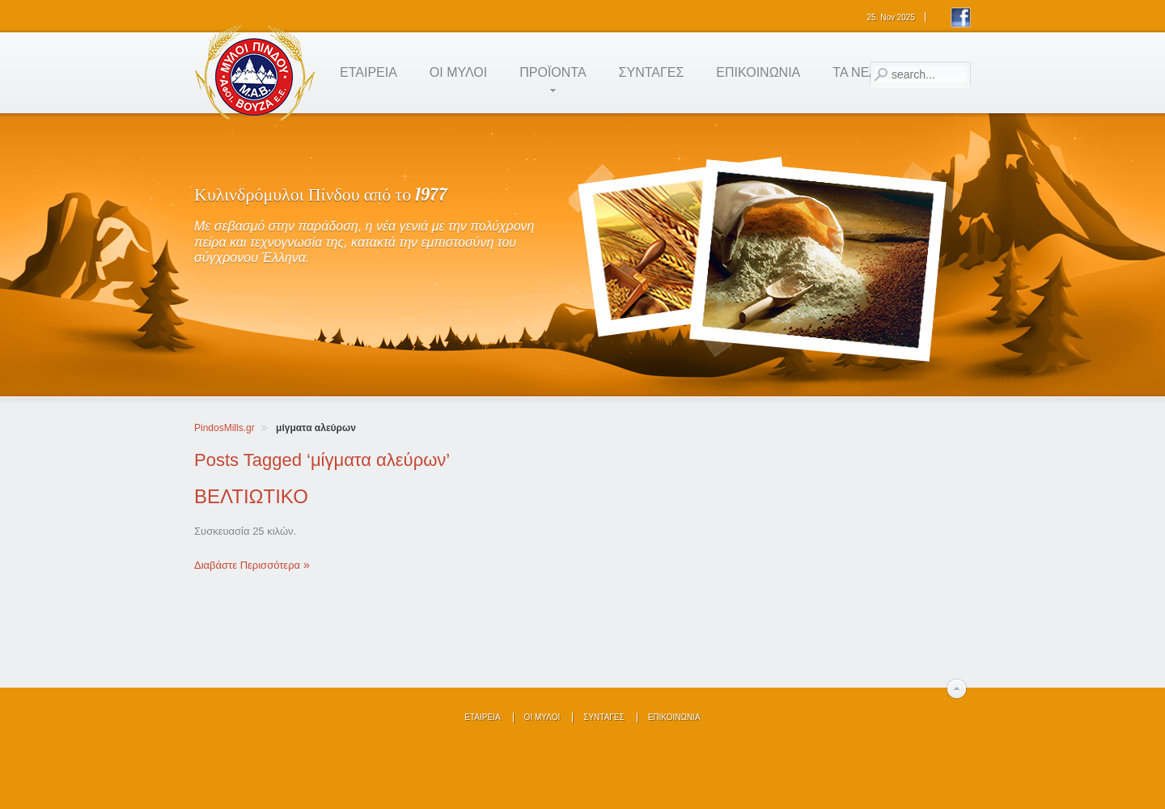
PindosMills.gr (224, 428)
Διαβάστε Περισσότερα (247, 565)
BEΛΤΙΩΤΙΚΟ (251, 496)
